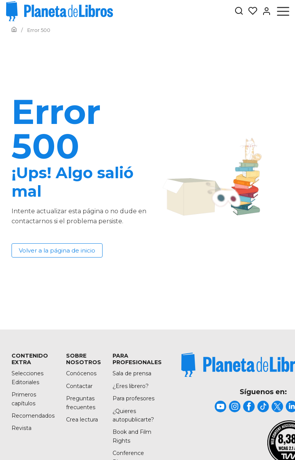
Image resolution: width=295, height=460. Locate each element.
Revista (21, 428)
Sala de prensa (132, 373)
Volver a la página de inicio (57, 250)
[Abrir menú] (283, 11)
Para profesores (133, 398)
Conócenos (81, 373)
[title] (220, 406)
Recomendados (33, 415)
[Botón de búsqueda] (239, 11)
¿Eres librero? (131, 386)
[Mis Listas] (250, 11)
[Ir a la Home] (14, 30)
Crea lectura (82, 419)
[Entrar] (264, 11)
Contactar (79, 386)
